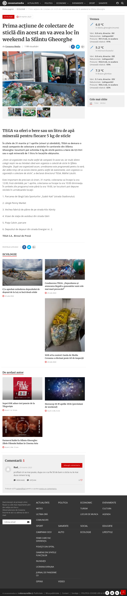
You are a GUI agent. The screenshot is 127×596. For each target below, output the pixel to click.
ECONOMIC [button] (62, 3)
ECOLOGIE (9, 254)
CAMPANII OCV (43, 531)
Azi (91, 103)
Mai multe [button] (32, 15)
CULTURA (106, 508)
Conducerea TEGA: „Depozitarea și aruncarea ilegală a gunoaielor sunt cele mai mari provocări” (64, 286)
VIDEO (61, 580)
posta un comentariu (48, 488)
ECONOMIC (85, 502)
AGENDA (106, 513)
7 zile (96, 103)
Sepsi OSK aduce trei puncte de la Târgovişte (18, 405)
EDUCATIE (42, 9)
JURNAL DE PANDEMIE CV (46, 573)
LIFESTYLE (106, 531)
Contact (65, 591)
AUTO (61, 531)
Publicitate (41, 591)
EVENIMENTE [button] (78, 3)
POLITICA (49, 3)
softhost (29, 591)
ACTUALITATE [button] (34, 3)
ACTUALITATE (42, 502)
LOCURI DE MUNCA (89, 513)
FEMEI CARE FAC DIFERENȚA (43, 538)
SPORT (92, 3)
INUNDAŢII (41, 560)
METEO (39, 508)
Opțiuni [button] (31, 480)
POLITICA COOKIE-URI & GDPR (91, 591)
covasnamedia (13, 3)
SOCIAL (30, 9)
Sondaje (74, 591)
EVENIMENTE (108, 502)
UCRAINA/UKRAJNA (45, 565)
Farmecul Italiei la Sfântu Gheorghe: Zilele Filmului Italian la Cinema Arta (20, 442)
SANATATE (103, 3)
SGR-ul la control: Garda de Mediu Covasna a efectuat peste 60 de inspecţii (64, 356)
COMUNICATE (42, 519)
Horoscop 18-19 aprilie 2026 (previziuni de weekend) (64, 405)
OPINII (39, 580)
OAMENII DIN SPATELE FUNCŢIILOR (46, 553)
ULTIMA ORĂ (42, 513)
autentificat (21, 488)
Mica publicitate (54, 591)
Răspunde (19, 480)
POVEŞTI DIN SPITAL (45, 545)
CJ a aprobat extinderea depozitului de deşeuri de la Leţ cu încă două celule (21, 290)
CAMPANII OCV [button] (57, 9)
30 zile (102, 103)
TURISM (84, 508)
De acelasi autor (13, 372)
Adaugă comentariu (72, 463)
